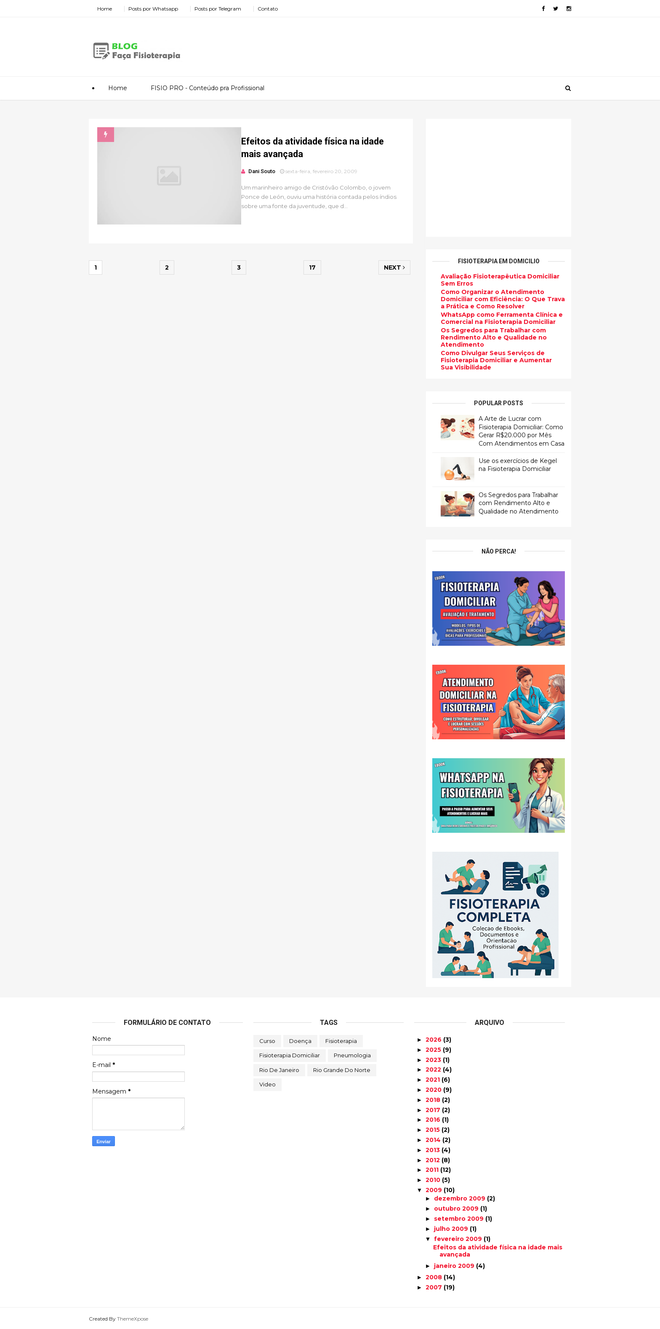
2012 (434, 1159)
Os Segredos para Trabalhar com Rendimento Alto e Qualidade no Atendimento (490, 337)
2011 (433, 1170)
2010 (434, 1180)
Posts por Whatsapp (156, 8)
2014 (434, 1140)
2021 (434, 1079)
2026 (434, 1039)
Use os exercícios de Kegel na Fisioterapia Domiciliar (514, 465)
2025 (434, 1050)
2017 (434, 1109)
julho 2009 (452, 1228)
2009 (435, 1190)
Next (391, 269)
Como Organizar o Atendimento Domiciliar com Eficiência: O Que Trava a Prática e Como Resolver (499, 299)
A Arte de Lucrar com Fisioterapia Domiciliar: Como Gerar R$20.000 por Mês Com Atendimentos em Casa (518, 431)
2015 (434, 1130)
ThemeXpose (136, 1318)
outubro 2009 (457, 1208)
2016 (434, 1119)
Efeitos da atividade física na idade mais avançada (497, 1250)
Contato (271, 8)
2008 (435, 1277)
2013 (434, 1150)
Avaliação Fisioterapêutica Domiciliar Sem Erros (496, 280)
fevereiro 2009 (459, 1238)
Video (267, 1084)
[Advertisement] (414, 44)
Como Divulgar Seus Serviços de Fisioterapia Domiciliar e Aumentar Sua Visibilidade (492, 360)
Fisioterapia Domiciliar (289, 1055)
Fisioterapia (341, 1040)
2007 (435, 1287)
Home (108, 8)
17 (311, 269)
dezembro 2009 (460, 1198)
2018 (434, 1100)
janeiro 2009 (455, 1266)
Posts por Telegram (221, 8)
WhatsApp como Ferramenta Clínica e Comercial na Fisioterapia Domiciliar (498, 318)
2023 (434, 1059)
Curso (267, 1040)
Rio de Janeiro (279, 1070)
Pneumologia (352, 1055)
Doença (300, 1040)
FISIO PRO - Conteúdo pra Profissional (207, 88)
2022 (434, 1069)
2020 (434, 1090)
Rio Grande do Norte (341, 1070)
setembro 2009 (459, 1218)
